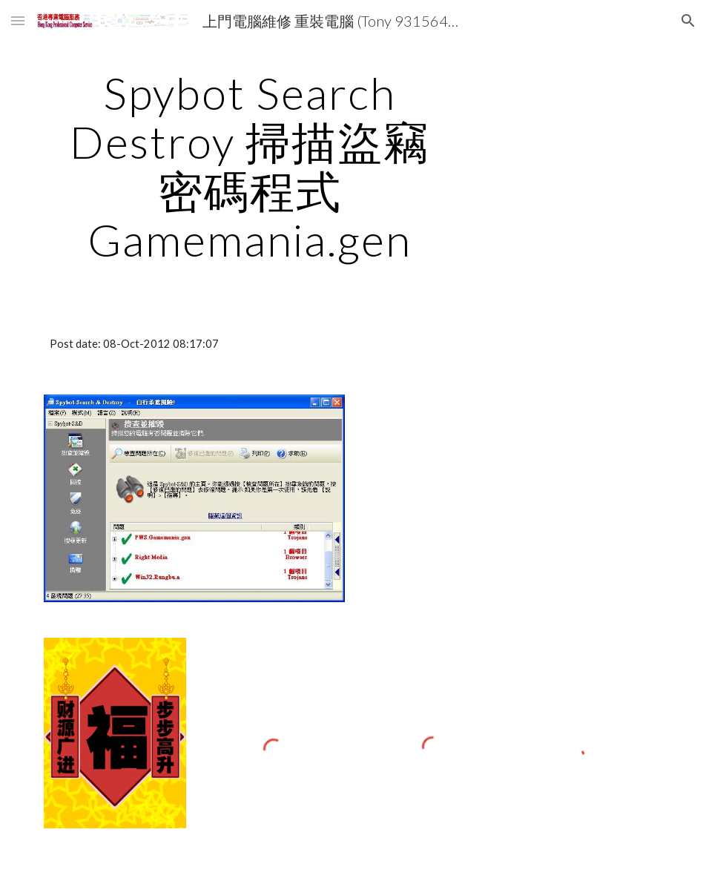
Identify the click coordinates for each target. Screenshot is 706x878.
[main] (250, 166)
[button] (18, 20)
